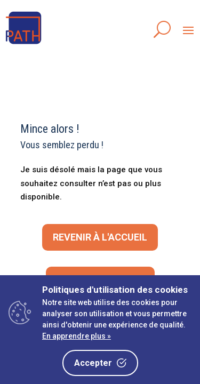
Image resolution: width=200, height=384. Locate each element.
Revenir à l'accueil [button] (100, 237)
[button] (188, 29)
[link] (24, 45)
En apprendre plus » (76, 336)
